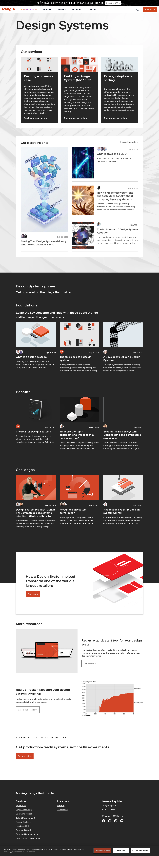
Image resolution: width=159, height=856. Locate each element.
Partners (63, 10)
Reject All (121, 851)
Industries (77, 10)
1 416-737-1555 (108, 809)
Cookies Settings (102, 851)
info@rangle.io (109, 805)
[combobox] (137, 9)
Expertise (48, 10)
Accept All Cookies (140, 851)
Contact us (150, 10)
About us (93, 10)
